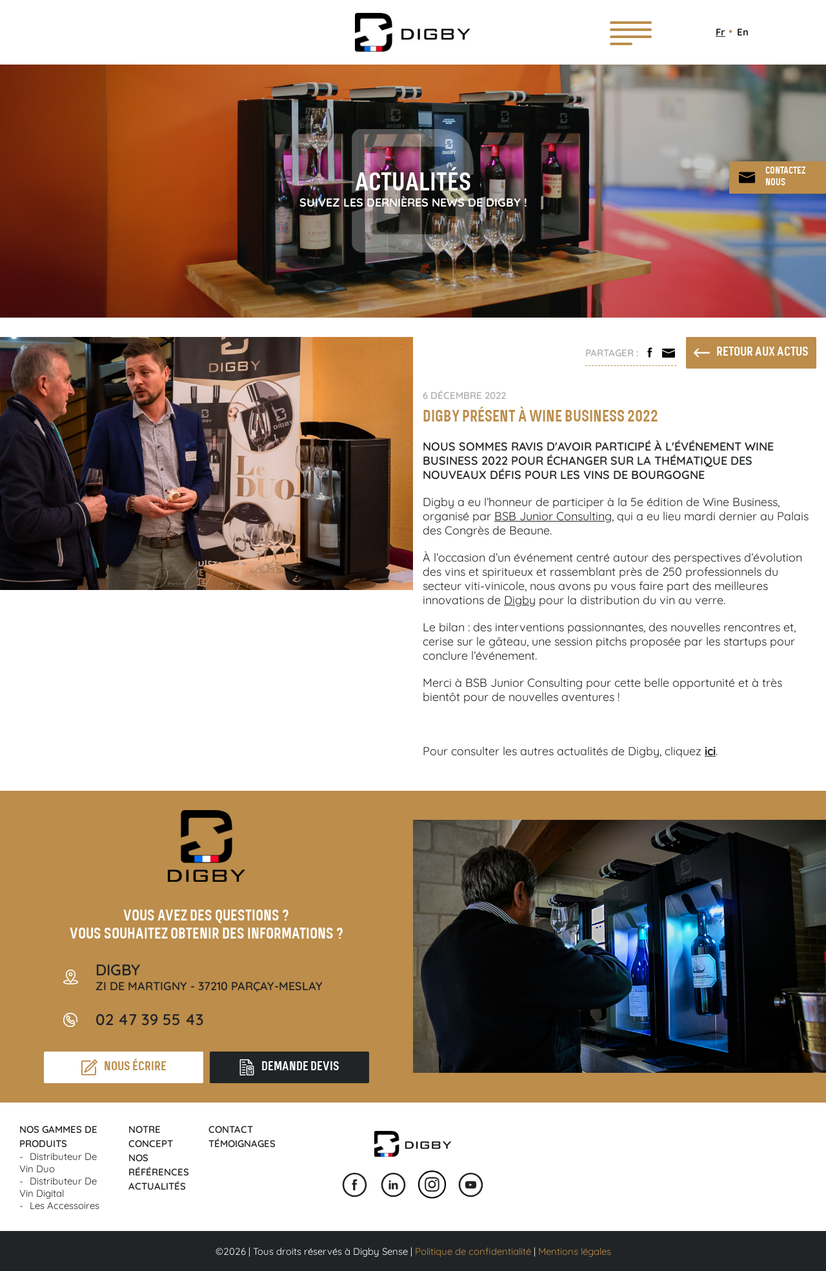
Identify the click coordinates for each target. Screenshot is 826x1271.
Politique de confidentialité (473, 1251)
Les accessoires (64, 1205)
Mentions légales (574, 1251)
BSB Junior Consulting (553, 516)
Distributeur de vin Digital (58, 1187)
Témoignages (242, 1143)
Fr (720, 32)
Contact (230, 1129)
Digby (520, 600)
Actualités (157, 1186)
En (743, 32)
